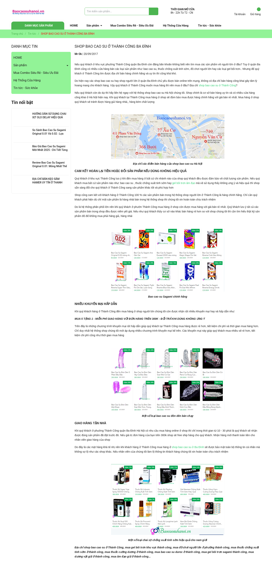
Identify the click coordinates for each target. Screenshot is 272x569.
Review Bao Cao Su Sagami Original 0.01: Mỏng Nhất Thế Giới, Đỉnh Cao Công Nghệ (49, 166)
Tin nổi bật (22, 102)
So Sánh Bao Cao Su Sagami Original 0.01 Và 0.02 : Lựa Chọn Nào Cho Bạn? (49, 134)
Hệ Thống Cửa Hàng (176, 25)
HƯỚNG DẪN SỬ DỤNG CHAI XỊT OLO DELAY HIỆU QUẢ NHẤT (49, 117)
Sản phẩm (93, 25)
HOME (74, 25)
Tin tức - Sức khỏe (209, 25)
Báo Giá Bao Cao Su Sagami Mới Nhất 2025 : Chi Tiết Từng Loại (50, 150)
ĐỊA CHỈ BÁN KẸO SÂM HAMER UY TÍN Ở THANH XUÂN (47, 182)
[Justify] (154, 11)
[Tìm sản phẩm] (121, 11)
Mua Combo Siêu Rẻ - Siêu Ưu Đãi (132, 25)
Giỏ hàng (255, 11)
